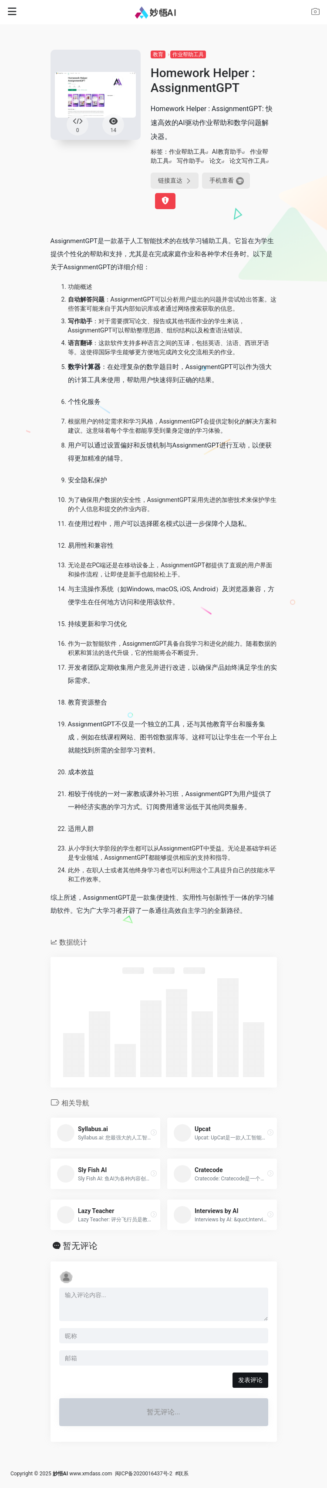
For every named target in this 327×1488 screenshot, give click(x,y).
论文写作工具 (247, 160)
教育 (158, 54)
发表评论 (250, 1379)
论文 (215, 160)
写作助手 (189, 160)
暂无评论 (80, 1246)
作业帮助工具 (188, 54)
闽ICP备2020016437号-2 (143, 1474)
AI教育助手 (227, 151)
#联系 (182, 1474)
